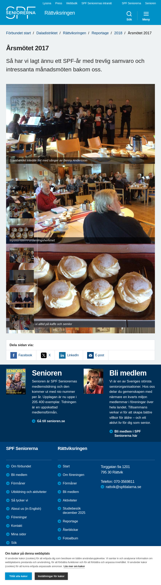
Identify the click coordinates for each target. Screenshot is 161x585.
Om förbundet (21, 466)
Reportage (100, 33)
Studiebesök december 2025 (74, 510)
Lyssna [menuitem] (47, 3)
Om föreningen (73, 475)
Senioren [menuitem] (150, 3)
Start (66, 466)
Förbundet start (18, 33)
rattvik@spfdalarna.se (123, 487)
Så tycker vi (19, 500)
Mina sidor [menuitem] (18, 534)
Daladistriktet (46, 33)
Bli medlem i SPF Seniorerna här (128, 433)
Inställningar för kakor (51, 576)
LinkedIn (73, 355)
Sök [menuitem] (129, 16)
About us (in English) (26, 508)
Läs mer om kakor (74, 566)
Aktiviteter (70, 500)
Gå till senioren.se (51, 421)
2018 (118, 33)
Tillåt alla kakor (18, 576)
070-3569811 (124, 482)
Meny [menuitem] (146, 16)
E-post (99, 355)
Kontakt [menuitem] (16, 525)
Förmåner (18, 483)
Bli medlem (19, 475)
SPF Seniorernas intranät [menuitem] (96, 3)
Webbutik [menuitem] (71, 3)
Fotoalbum (70, 538)
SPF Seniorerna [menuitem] (131, 3)
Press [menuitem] (58, 3)
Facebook (25, 355)
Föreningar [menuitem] (19, 517)
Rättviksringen (74, 33)
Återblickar (70, 529)
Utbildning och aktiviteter (28, 492)
